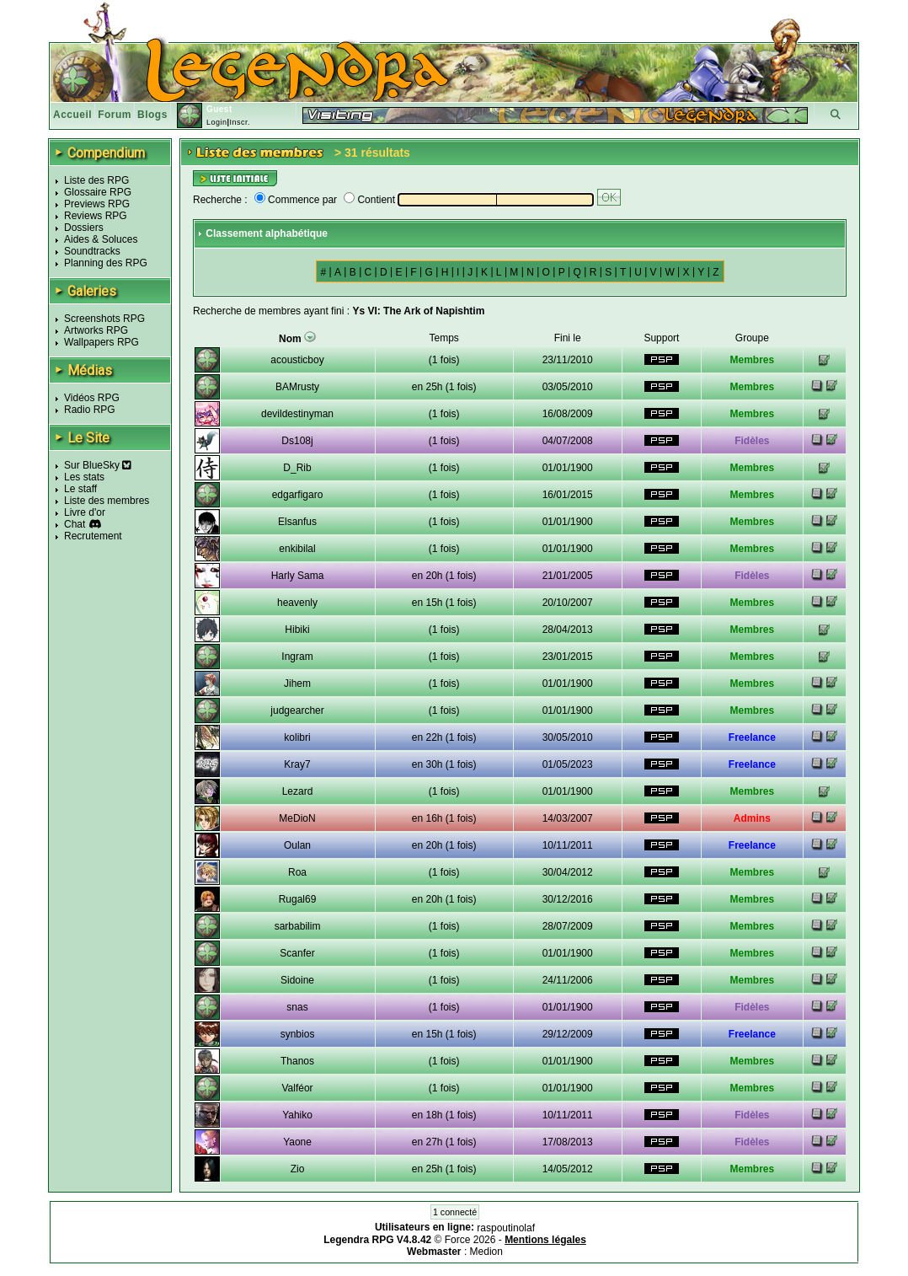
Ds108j (296, 441)
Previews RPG (97, 204)
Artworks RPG (96, 330)
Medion (486, 1251)
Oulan (297, 845)
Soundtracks (92, 251)
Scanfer (297, 953)
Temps (444, 338)
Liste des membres (106, 501)
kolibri (297, 737)
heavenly (297, 603)
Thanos (297, 1061)
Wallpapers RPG (101, 342)
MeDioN (297, 818)
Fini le (567, 338)
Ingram (296, 656)
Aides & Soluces (100, 239)
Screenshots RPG (104, 318)
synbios (297, 1034)
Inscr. (239, 122)
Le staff (80, 489)
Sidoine (297, 980)
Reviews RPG (95, 216)
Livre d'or (84, 512)
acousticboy (296, 360)
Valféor (296, 1088)
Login (216, 122)
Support (661, 338)
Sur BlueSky (97, 465)
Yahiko (297, 1115)
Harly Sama (297, 576)
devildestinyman (297, 414)
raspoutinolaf (506, 1228)
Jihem (297, 683)
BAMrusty (297, 387)
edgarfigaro (297, 495)
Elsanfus (297, 522)
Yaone (297, 1142)
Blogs (152, 115)
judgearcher (296, 710)
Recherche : (220, 200)
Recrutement (93, 536)
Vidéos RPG (92, 398)
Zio (298, 1169)
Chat (74, 524)
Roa (297, 872)
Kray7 (297, 764)
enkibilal (297, 549)
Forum (114, 115)
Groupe (752, 338)
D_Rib (297, 468)
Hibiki (297, 629)
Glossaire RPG (97, 192)
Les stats (84, 477)
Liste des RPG (96, 180)
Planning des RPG (105, 263)
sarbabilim (298, 926)
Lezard (297, 791)
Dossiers (84, 227)
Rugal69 (298, 899)
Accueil (72, 115)
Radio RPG (89, 410)
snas (296, 1007)
